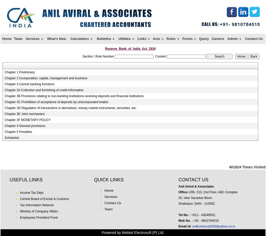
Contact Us (254, 39)
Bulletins (106, 39)
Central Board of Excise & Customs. (45, 199)
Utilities (126, 39)
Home (7, 39)
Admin (234, 39)
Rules (173, 39)
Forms (189, 39)
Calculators (81, 39)
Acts (158, 39)
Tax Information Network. (37, 205)
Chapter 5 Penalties (18, 132)
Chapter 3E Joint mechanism (25, 114)
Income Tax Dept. (32, 193)
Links (143, 39)
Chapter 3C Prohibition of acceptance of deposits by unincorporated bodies (56, 102)
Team (18, 39)
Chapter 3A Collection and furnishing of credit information (44, 90)
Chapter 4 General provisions (25, 126)
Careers (218, 39)
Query (204, 39)
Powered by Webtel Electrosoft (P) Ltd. (133, 233)
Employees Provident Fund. (39, 217)
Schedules (12, 138)
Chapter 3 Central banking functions (29, 84)
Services (34, 39)
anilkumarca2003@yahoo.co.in (213, 226)
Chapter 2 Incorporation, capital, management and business (46, 78)
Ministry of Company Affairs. (39, 211)
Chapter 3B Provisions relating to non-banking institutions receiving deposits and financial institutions (74, 96)
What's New (56, 39)
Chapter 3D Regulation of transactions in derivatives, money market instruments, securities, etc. (71, 108)
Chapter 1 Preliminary (20, 72)
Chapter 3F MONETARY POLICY (28, 120)
